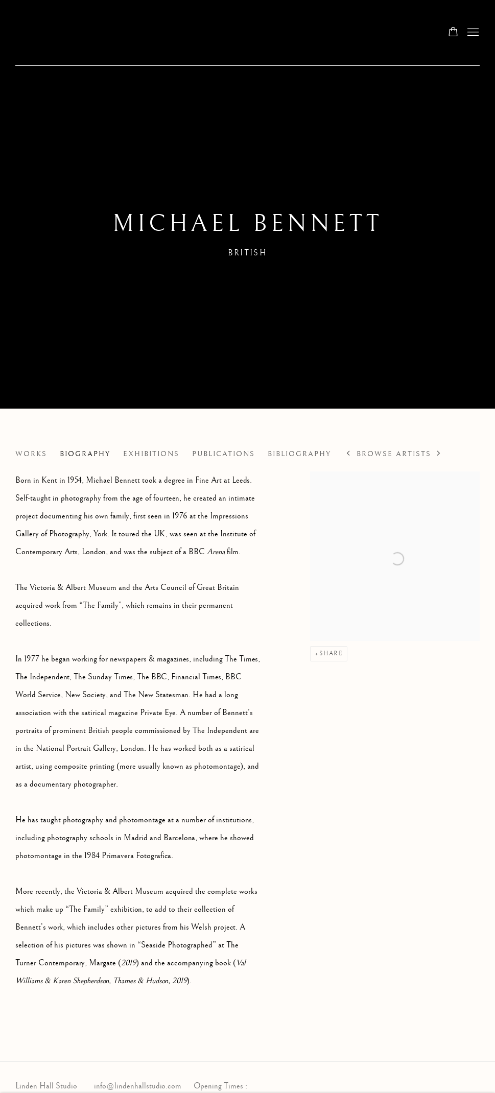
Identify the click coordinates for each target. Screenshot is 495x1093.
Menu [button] (472, 32)
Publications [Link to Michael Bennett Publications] (223, 454)
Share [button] (331, 653)
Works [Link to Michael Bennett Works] (31, 454)
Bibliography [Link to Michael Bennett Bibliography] (299, 454)
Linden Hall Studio (107, 32)
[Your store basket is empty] (453, 32)
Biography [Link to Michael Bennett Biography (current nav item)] (85, 454)
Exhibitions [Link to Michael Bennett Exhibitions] (151, 454)
